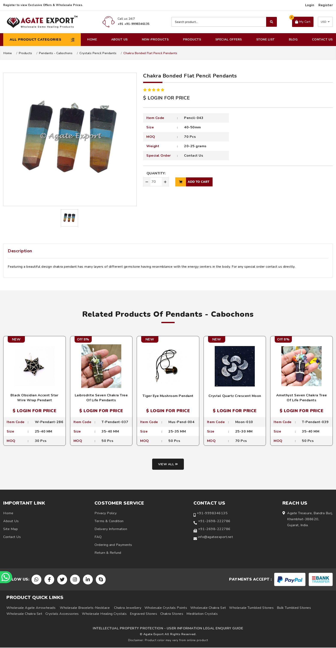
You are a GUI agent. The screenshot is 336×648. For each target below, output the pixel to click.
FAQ (98, 537)
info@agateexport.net (215, 537)
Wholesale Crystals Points (165, 608)
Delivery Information (110, 529)
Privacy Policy (105, 513)
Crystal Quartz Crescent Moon (234, 396)
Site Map (10, 529)
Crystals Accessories (62, 614)
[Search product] (224, 21)
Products (192, 39)
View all (168, 464)
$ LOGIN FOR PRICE (166, 98)
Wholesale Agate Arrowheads (31, 608)
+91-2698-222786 (214, 521)
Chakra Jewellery (127, 608)
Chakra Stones (171, 614)
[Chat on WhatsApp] (6, 576)
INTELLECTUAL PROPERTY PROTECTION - (129, 628)
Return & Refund (107, 553)
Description (20, 251)
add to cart (192, 181)
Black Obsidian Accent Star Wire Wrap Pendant (34, 397)
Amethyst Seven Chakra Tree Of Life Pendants (301, 397)
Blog (293, 39)
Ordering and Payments (113, 545)
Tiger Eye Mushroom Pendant (168, 396)
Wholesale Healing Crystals (104, 614)
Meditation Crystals (202, 614)
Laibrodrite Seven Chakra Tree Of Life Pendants (101, 397)
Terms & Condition (109, 521)
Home (92, 39)
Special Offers (228, 39)
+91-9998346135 (212, 513)
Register (325, 5)
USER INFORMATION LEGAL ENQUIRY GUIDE (205, 628)
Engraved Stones (143, 614)
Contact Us (322, 39)
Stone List (265, 39)
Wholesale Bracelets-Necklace (85, 608)
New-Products (155, 39)
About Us (119, 39)
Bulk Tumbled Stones (294, 608)
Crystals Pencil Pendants (98, 53)
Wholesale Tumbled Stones (251, 608)
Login (309, 5)
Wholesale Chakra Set (208, 608)
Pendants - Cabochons (55, 53)
